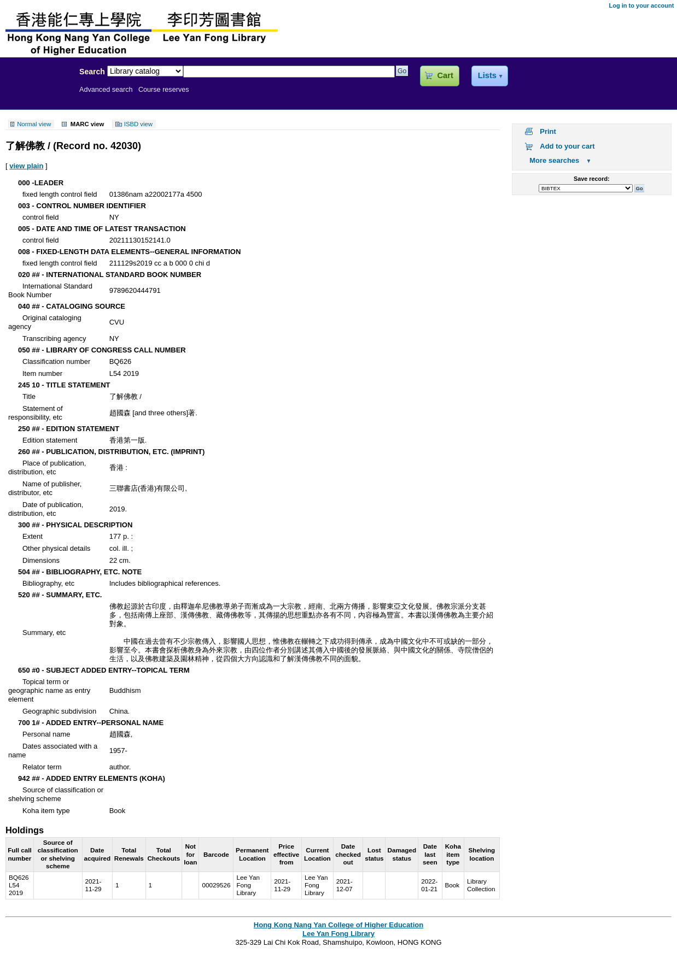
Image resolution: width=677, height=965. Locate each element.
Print (548, 131)
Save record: (592, 178)
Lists (487, 75)
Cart (445, 75)
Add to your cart (567, 146)
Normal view (34, 124)
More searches (554, 160)
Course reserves (163, 89)
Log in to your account (641, 5)
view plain (26, 166)
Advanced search (106, 89)
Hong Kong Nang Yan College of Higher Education (338, 925)
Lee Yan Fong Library (36, 95)
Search (92, 71)
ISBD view (138, 124)
